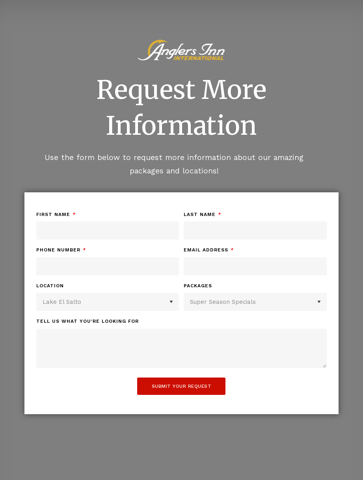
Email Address (208, 250)
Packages (198, 285)
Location (50, 285)
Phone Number (61, 250)
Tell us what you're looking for (87, 321)
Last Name (202, 214)
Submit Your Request (182, 386)
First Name (55, 214)
